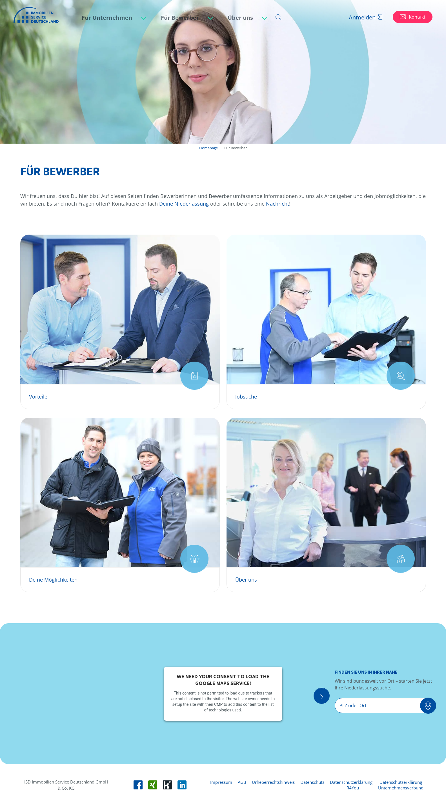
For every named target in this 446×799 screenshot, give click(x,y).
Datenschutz (312, 782)
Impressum (221, 782)
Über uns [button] (241, 17)
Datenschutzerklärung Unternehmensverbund (400, 785)
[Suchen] (431, 706)
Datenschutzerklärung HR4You (351, 785)
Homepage (208, 147)
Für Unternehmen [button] (108, 17)
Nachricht (277, 203)
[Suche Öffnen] (327, 697)
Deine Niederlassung (184, 203)
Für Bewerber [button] (180, 17)
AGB (242, 782)
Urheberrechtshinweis (273, 782)
